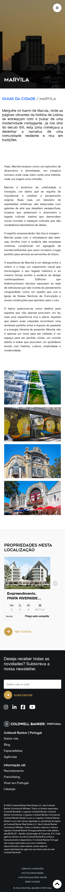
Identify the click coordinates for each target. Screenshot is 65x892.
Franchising (12, 777)
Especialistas (13, 750)
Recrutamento (14, 771)
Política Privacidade (32, 873)
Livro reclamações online (32, 877)
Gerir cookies (32, 882)
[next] (55, 590)
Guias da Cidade (18, 99)
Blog (7, 744)
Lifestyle (9, 789)
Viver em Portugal (16, 783)
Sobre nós (11, 738)
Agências (10, 757)
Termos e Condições (32, 869)
